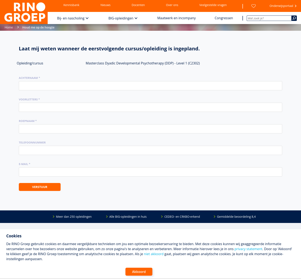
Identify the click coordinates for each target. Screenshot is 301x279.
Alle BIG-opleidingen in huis (128, 217)
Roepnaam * (28, 121)
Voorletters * (29, 99)
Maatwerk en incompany (176, 18)
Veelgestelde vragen (213, 5)
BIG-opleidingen (120, 18)
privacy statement (248, 249)
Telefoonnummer (32, 142)
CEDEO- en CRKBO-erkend (182, 217)
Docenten (138, 5)
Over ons (172, 5)
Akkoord (139, 271)
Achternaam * (29, 78)
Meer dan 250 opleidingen (74, 217)
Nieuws (106, 5)
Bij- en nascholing (70, 18)
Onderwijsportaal (281, 6)
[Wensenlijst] (253, 6)
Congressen (224, 18)
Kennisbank (71, 5)
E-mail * (24, 164)
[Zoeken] (294, 18)
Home (9, 27)
